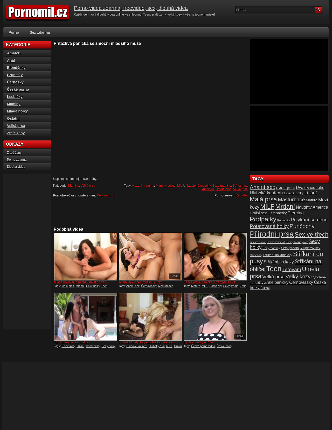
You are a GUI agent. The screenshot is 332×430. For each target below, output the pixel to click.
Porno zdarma (16, 159)
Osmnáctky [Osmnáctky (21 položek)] (277, 213)
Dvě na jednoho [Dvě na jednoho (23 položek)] (310, 187)
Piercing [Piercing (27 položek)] (296, 212)
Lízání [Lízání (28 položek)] (311, 192)
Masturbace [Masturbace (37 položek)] (291, 199)
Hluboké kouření (136, 346)
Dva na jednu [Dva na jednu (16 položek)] (285, 188)
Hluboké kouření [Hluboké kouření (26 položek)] (265, 193)
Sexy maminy (221, 185)
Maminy (73, 185)
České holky (224, 346)
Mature (195, 285)
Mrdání (80, 285)
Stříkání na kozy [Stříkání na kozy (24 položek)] (279, 261)
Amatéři (13, 53)
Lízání (80, 346)
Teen (104, 285)
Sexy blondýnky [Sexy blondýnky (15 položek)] (297, 242)
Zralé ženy (16, 133)
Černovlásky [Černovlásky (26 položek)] (301, 282)
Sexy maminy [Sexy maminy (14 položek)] (271, 248)
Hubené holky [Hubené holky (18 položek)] (292, 193)
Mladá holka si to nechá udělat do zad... (81, 282)
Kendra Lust (105, 195)
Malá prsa (67, 285)
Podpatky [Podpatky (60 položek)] (263, 219)
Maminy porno (166, 185)
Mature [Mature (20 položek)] (311, 200)
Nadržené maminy (198, 185)
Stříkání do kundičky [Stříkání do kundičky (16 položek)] (277, 255)
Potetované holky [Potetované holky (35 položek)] (269, 226)
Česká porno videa (203, 346)
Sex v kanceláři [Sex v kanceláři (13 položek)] (276, 242)
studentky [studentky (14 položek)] (256, 255)
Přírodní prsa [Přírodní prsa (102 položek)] (272, 234)
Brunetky (15, 75)
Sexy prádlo (230, 285)
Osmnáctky (93, 346)
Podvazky (216, 285)
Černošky (15, 82)
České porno (18, 89)
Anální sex (133, 285)
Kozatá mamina (143, 185)
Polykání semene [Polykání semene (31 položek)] (309, 219)
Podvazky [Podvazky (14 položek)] (283, 220)
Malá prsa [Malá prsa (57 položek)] (263, 199)
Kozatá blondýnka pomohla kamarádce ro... (149, 342)
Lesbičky (15, 97)
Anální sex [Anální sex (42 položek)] (262, 187)
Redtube (241, 195)
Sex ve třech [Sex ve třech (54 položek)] (311, 234)
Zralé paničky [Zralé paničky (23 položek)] (276, 282)
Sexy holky (93, 285)
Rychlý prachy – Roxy (199, 342)
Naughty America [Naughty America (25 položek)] (312, 207)
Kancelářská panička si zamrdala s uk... (211, 282)
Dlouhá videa (16, 166)
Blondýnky (16, 68)
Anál (11, 60)
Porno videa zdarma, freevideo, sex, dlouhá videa (131, 8)
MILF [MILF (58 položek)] (267, 206)
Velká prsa (88, 185)
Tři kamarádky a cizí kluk (71, 342)
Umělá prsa (223, 189)
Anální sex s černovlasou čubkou (141, 282)
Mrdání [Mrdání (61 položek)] (285, 206)
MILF (180, 185)
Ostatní (13, 118)
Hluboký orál (157, 346)
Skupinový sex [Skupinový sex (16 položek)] (310, 248)
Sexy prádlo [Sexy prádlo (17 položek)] (290, 248)
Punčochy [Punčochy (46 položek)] (301, 226)
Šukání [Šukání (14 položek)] (264, 288)
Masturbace (165, 285)
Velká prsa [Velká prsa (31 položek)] (273, 276)
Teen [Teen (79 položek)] (273, 269)
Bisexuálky (68, 346)
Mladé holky (17, 111)
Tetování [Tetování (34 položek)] (291, 269)
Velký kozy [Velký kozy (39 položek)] (298, 276)
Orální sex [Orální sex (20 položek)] (258, 213)
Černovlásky (149, 285)
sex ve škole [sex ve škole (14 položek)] (258, 242)
